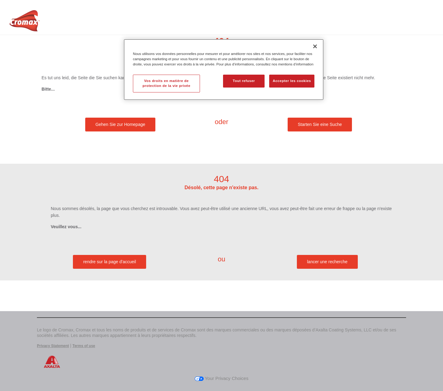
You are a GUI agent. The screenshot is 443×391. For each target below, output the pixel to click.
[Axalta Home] (24, 22)
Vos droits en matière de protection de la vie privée (166, 83)
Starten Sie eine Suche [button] (320, 124)
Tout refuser (244, 81)
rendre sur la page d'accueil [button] (109, 261)
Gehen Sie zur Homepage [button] (120, 124)
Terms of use (83, 346)
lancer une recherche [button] (327, 261)
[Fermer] (315, 46)
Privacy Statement (53, 346)
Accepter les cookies (292, 81)
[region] (224, 69)
